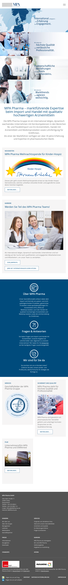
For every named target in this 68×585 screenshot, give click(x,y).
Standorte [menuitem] (5, 552)
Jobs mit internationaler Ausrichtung (21, 268)
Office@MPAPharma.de (13, 508)
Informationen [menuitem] (6, 540)
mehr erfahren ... (33, 20)
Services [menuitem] (37, 518)
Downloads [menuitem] (5, 545)
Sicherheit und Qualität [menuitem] (41, 526)
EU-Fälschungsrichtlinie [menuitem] (41, 528)
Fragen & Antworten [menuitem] (40, 530)
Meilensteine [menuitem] (6, 530)
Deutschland (16, 571)
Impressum (62, 577)
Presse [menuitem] (4, 537)
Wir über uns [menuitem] (6, 521)
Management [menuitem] (6, 526)
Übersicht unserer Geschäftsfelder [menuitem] (44, 524)
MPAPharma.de (12, 510)
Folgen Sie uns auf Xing (12, 577)
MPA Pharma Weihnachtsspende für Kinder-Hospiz (33, 154)
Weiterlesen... (12, 470)
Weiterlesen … (12, 190)
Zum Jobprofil (12, 262)
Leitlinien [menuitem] (5, 528)
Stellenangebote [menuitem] (39, 545)
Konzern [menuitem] (5, 518)
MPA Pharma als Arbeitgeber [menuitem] (42, 540)
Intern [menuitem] (36, 552)
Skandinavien (45, 571)
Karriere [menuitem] (37, 537)
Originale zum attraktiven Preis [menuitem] (43, 521)
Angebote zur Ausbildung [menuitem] (41, 547)
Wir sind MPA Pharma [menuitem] (40, 543)
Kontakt (27, 577)
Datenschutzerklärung (40, 577)
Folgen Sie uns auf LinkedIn (14, 580)
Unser (21, 299)
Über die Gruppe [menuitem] (7, 524)
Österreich (26, 571)
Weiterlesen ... (45, 432)
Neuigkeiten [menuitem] (5, 543)
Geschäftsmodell (29, 299)
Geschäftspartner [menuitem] (7, 532)
